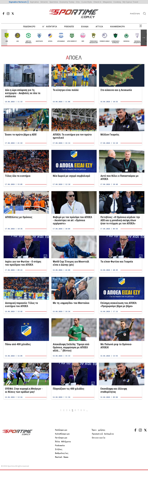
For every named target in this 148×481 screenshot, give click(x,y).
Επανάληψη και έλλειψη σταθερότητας (120, 381)
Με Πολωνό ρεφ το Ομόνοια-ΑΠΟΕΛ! (120, 338)
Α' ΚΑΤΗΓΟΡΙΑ (50, 26)
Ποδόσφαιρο (61, 430)
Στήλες (58, 449)
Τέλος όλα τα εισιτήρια (25, 168)
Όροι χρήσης (98, 430)
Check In (97, 2)
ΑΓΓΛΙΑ (99, 26)
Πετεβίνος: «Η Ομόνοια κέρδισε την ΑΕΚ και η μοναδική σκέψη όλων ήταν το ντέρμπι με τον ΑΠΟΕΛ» (120, 211)
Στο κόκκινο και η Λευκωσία (120, 84)
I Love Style (86, 2)
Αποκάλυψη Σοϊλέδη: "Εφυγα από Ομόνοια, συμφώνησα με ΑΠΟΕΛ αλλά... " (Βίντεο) (72, 338)
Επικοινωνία (98, 437)
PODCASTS (69, 26)
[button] (144, 38)
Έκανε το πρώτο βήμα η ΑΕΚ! (25, 126)
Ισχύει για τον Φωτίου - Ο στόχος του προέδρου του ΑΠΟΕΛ (25, 254)
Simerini (44, 2)
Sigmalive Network (18, 2)
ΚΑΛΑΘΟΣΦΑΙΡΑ (117, 26)
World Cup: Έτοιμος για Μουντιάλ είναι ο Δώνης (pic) (72, 254)
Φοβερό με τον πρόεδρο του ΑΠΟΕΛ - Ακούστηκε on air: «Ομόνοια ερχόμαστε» (72, 211)
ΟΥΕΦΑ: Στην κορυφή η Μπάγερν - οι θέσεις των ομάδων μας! (25, 381)
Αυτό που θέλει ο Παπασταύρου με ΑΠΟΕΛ (120, 168)
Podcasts (60, 445)
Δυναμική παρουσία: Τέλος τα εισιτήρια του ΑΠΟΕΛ (25, 295)
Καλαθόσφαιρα (62, 434)
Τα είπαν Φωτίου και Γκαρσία (120, 254)
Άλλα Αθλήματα (63, 441)
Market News (61, 457)
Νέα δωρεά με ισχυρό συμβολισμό (72, 168)
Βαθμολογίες (61, 453)
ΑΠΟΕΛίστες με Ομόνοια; (25, 211)
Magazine (107, 2)
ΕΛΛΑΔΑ (85, 26)
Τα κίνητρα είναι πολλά (72, 84)
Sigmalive (34, 2)
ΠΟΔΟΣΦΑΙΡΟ (29, 26)
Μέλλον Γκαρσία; (120, 126)
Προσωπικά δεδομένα (103, 434)
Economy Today (67, 2)
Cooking (117, 2)
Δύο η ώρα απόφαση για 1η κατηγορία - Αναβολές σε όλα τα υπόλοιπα (25, 84)
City (78, 2)
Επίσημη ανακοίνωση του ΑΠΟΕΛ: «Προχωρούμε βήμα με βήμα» (120, 295)
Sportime (53, 2)
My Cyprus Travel (130, 2)
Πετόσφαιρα (61, 437)
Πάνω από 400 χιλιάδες (25, 338)
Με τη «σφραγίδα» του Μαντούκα (72, 295)
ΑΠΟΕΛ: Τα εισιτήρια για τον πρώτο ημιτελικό (72, 126)
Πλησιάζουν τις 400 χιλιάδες (72, 381)
